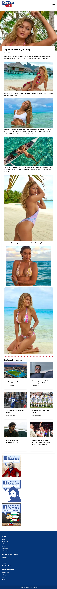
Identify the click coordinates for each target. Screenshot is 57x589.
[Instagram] (5, 566)
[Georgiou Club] (8, 4)
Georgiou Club (5, 572)
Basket (3, 577)
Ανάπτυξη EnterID (34, 587)
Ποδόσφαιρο (5, 575)
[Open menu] (53, 4)
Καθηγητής (4, 543)
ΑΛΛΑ (3, 546)
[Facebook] (3, 566)
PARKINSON (5, 548)
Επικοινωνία (5, 557)
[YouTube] (8, 566)
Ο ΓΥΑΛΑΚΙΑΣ (5, 550)
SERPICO (4, 539)
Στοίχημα (4, 579)
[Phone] (11, 566)
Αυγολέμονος (5, 541)
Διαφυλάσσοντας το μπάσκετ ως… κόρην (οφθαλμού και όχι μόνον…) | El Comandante (41, 442)
